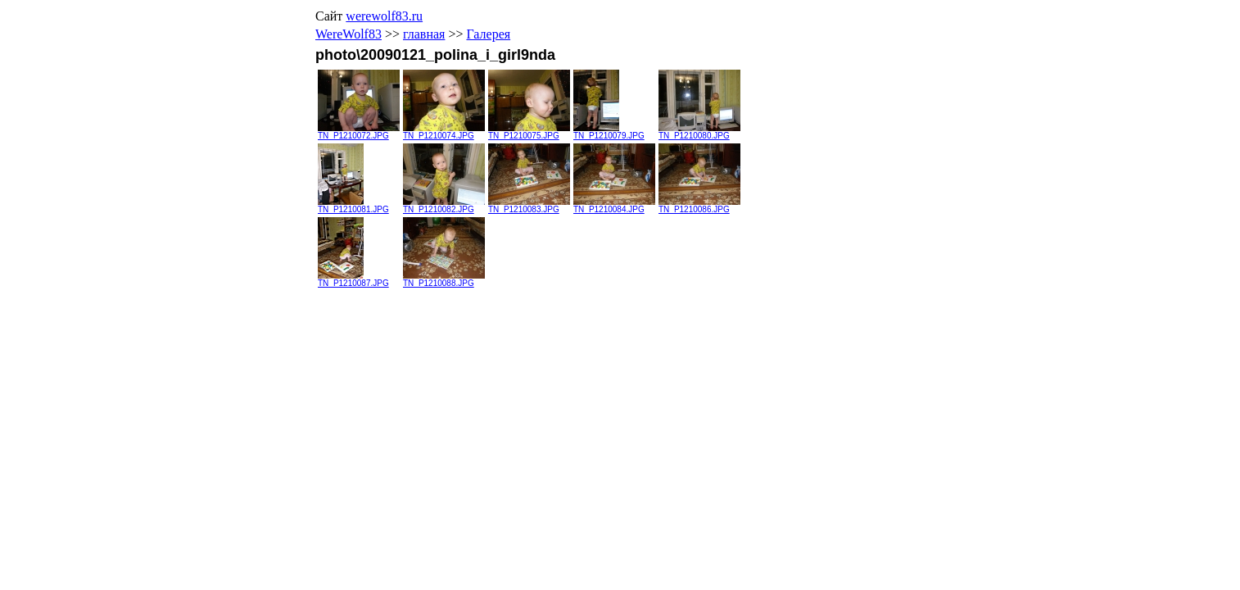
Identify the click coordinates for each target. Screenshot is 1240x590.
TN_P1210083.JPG (529, 205)
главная (424, 34)
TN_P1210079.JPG (609, 132)
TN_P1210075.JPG (529, 132)
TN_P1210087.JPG (353, 279)
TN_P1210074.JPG (444, 132)
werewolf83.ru (384, 16)
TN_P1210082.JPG (444, 205)
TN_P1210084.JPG (614, 205)
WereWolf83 (348, 34)
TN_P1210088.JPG (444, 279)
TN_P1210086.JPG (699, 205)
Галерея (488, 34)
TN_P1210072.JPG (359, 132)
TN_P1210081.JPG (353, 205)
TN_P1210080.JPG (699, 132)
